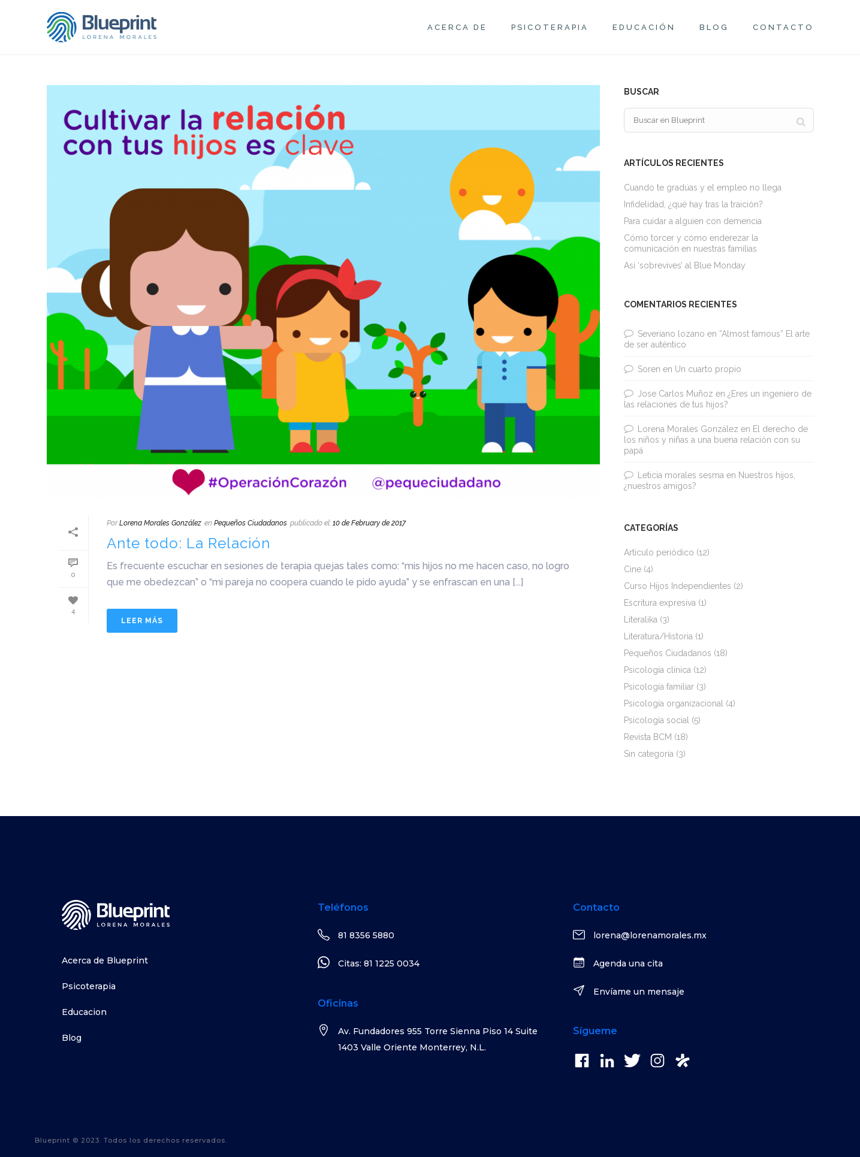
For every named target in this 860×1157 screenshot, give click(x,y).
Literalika (640, 619)
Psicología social (656, 720)
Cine (632, 569)
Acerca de (457, 27)
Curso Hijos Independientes (677, 586)
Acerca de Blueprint (105, 960)
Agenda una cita (628, 963)
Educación (643, 27)
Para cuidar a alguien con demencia (693, 221)
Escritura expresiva (660, 603)
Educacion (84, 1012)
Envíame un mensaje (638, 991)
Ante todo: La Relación (188, 543)
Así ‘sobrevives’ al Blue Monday (685, 265)
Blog (714, 27)
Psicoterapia (550, 27)
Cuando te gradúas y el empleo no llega (702, 187)
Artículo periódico (659, 552)
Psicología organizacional (673, 703)
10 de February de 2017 (369, 523)
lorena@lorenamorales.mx (650, 935)
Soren (649, 369)
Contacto (783, 27)
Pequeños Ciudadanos (250, 523)
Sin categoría (649, 754)
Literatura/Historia (658, 636)
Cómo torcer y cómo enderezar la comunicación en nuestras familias (691, 243)
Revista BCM (648, 737)
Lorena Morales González (160, 523)
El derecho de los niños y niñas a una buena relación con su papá (716, 439)
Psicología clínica (657, 670)
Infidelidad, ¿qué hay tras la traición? (693, 204)
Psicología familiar (659, 686)
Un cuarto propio (708, 369)
